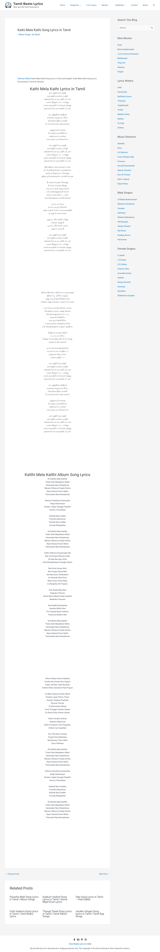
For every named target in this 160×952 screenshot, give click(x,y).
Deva (120, 143)
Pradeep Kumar (124, 227)
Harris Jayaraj (123, 173)
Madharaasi (122, 57)
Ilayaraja (121, 139)
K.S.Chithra (122, 255)
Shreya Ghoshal (124, 272)
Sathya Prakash (124, 218)
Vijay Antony (123, 177)
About (145, 5)
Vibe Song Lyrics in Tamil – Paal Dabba (89, 898)
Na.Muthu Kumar (125, 94)
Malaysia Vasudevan (126, 197)
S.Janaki (121, 246)
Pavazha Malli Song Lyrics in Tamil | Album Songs (24, 898)
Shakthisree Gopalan (126, 285)
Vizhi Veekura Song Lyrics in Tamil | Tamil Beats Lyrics (24, 913)
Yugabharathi (123, 102)
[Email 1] (78, 939)
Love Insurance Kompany (128, 53)
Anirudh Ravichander (126, 160)
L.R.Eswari (122, 251)
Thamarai (121, 98)
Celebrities (122, 5)
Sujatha (121, 268)
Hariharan (122, 205)
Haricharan (122, 231)
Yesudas (121, 201)
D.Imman (121, 156)
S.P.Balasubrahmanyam (127, 193)
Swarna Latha (123, 259)
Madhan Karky (124, 111)
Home (70, 5)
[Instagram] (85, 939)
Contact (136, 5)
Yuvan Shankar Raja (126, 152)
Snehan (121, 124)
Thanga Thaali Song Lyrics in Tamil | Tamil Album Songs (57, 913)
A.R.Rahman (123, 148)
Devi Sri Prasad (124, 169)
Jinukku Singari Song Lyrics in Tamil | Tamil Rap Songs (90, 913)
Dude (120, 44)
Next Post (104, 874)
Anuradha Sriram (125, 263)
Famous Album (24, 78)
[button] (154, 5)
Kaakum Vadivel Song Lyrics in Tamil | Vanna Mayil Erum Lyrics (55, 899)
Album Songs (24, 34)
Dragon (121, 70)
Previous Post (12, 874)
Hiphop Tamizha (124, 165)
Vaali (120, 85)
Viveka (120, 107)
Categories (81, 5)
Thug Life (121, 61)
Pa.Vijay (121, 119)
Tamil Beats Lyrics (28, 4)
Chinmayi (121, 276)
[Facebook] (74, 939)
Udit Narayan (123, 214)
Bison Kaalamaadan (126, 49)
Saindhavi (122, 280)
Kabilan (121, 115)
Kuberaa (121, 66)
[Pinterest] (82, 939)
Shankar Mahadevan (126, 210)
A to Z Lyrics (97, 5)
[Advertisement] (58, 58)
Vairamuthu (122, 90)
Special (109, 5)
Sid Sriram (122, 222)
